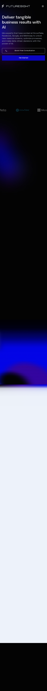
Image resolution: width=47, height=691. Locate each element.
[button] (43, 6)
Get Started (23, 58)
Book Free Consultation (25, 51)
